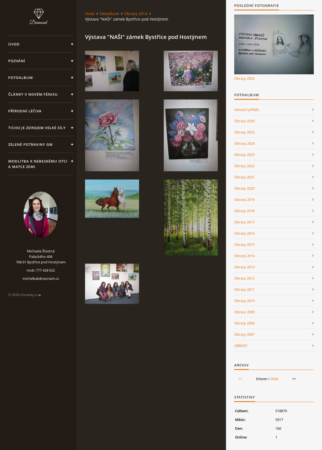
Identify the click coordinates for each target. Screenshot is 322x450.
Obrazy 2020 (244, 188)
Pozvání (16, 60)
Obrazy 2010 (244, 300)
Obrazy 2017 (244, 222)
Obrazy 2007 (244, 334)
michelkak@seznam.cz (40, 278)
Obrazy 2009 (244, 311)
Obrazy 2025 (244, 132)
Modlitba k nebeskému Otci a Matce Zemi (37, 164)
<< (240, 378)
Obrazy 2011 (244, 289)
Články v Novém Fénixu (33, 94)
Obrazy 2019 (244, 199)
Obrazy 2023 (244, 154)
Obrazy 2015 (244, 244)
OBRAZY (240, 345)
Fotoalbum (20, 77)
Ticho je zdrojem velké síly (37, 127)
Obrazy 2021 (244, 177)
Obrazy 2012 (244, 278)
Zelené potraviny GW (30, 144)
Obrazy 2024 (244, 143)
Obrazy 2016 (244, 233)
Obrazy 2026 (244, 78)
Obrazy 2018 (244, 210)
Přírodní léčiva (25, 111)
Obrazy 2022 (244, 165)
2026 (274, 378)
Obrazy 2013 (244, 266)
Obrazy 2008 (244, 323)
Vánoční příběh (246, 109)
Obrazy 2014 (135, 13)
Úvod (14, 44)
